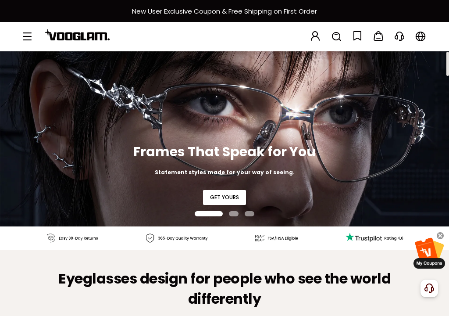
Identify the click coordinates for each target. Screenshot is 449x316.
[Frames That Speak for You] (224, 138)
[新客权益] (224, 11)
